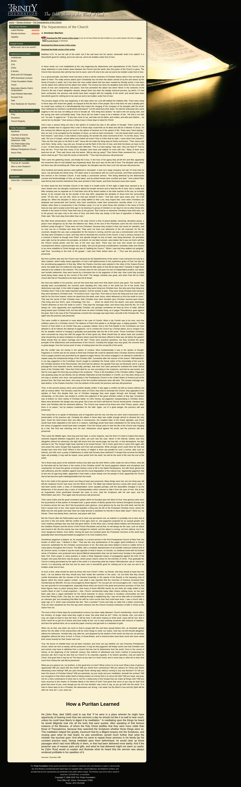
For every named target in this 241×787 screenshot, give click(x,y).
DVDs (13, 68)
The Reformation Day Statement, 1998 (20, 139)
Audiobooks (16, 57)
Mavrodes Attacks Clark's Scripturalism (22, 89)
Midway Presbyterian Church (23, 149)
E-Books (14, 71)
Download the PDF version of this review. (63, 38)
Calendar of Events (19, 135)
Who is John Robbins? (21, 166)
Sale (13, 100)
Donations (15, 118)
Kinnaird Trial (17, 97)
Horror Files (16, 152)
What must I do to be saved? (23, 47)
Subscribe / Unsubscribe (21, 180)
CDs (13, 64)
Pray (13, 114)
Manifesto (15, 131)
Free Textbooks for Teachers (23, 104)
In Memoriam (17, 170)
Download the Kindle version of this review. (58, 49)
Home (11, 22)
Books (14, 61)
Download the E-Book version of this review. (58, 45)
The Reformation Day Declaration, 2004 (20, 145)
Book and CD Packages (21, 74)
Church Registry (18, 121)
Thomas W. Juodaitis (20, 163)
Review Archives (23, 22)
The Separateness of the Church (47, 22)
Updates (14, 37)
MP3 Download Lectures (21, 78)
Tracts (13, 85)
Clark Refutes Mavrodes (21, 94)
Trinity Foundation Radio (21, 81)
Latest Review (17, 30)
